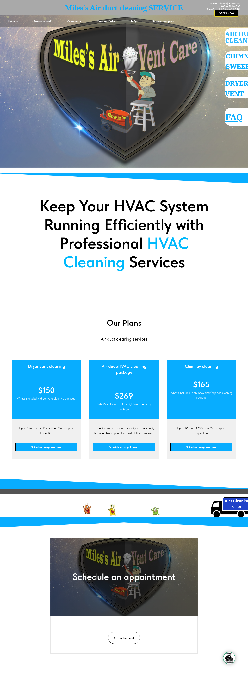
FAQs (134, 21)
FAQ (237, 117)
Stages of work (43, 21)
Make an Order (106, 21)
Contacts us (74, 21)
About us (13, 21)
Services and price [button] (163, 21)
